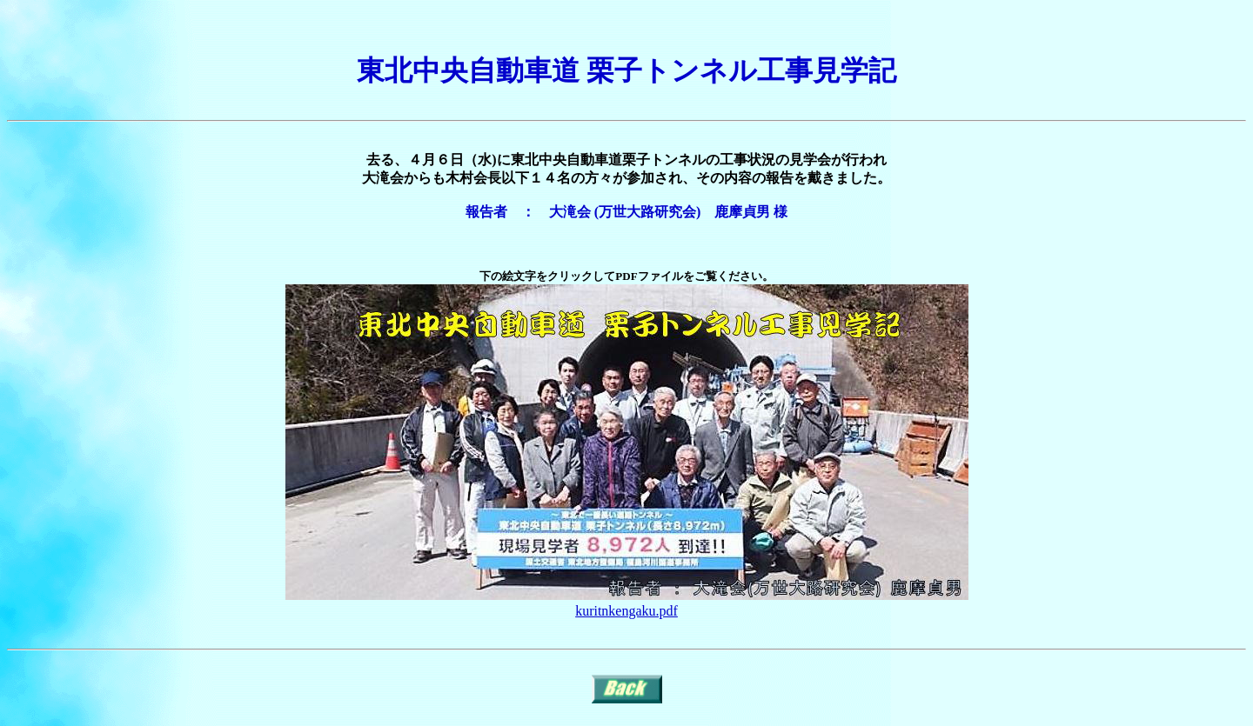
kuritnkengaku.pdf (626, 610)
